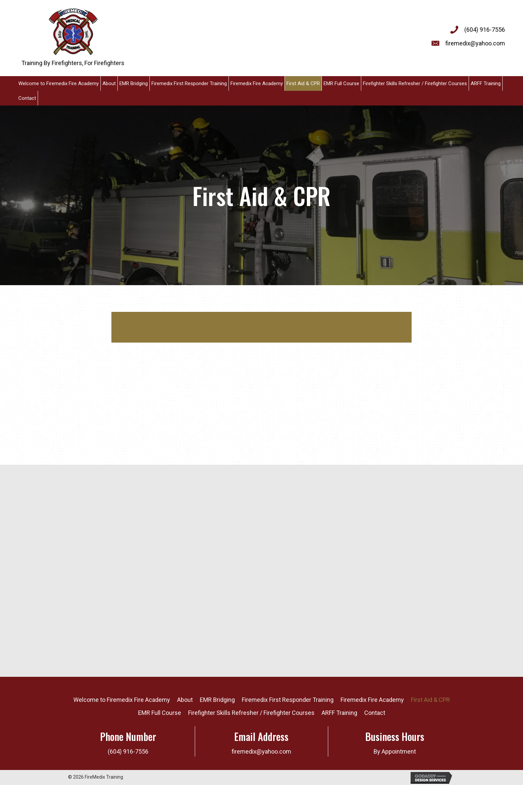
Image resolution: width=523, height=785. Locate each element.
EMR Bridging (217, 699)
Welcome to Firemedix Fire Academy (121, 699)
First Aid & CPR (430, 699)
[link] (59, 83)
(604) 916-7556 (484, 29)
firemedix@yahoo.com (475, 43)
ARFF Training (339, 712)
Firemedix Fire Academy (372, 699)
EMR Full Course (159, 712)
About (185, 699)
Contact (374, 712)
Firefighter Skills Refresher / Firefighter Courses (251, 712)
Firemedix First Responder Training (288, 699)
